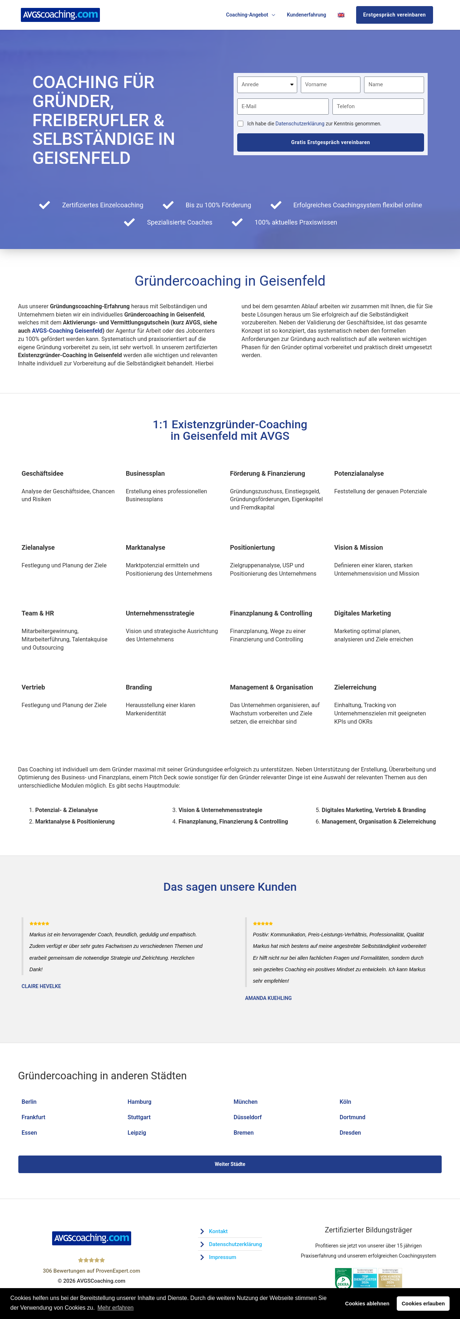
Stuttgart (139, 1117)
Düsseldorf (248, 1117)
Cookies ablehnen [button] (367, 1303)
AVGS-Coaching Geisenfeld (67, 330)
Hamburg (139, 1101)
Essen (29, 1132)
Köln (345, 1101)
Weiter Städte (230, 1164)
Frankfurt (33, 1117)
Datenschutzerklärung (300, 123)
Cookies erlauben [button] (423, 1303)
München (246, 1101)
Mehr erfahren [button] (115, 1308)
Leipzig (137, 1132)
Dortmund (352, 1117)
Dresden (350, 1132)
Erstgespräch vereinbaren (394, 15)
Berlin (29, 1101)
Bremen (244, 1132)
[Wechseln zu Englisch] (341, 14)
